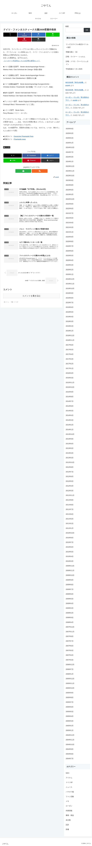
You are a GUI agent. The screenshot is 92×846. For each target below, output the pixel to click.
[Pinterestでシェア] (45, 35)
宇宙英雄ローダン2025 (74, 69)
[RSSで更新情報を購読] (33, 166)
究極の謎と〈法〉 (72, 52)
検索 (67, 26)
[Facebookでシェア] (17, 35)
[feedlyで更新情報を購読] (29, 166)
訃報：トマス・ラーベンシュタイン (77, 62)
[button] (55, 35)
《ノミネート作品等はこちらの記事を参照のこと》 (21, 56)
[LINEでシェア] (36, 35)
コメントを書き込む (31, 293)
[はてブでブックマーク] (26, 35)
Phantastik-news (20, 134)
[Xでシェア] (7, 35)
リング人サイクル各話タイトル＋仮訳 (77, 45)
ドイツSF (7, 142)
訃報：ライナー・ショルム (75, 57)
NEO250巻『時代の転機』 (75, 82)
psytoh (67, 85)
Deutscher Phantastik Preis (23, 131)
